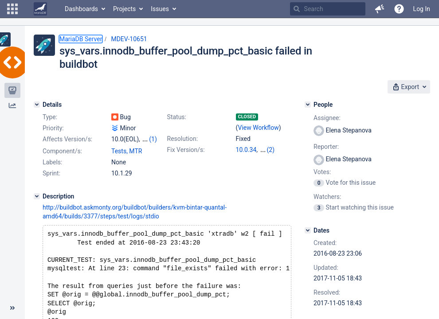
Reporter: (326, 146)
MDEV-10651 (129, 39)
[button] (12, 9)
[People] (308, 104)
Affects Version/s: (67, 139)
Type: (50, 117)
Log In (421, 8)
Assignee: (327, 117)
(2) (271, 149)
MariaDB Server (80, 39)
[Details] (37, 104)
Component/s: (62, 159)
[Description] (37, 204)
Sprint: (51, 181)
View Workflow (258, 127)
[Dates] (308, 230)
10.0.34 (246, 149)
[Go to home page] (40, 9)
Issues (160, 8)
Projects (124, 8)
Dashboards (81, 8)
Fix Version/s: (186, 149)
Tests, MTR (126, 159)
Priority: (53, 128)
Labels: (52, 170)
